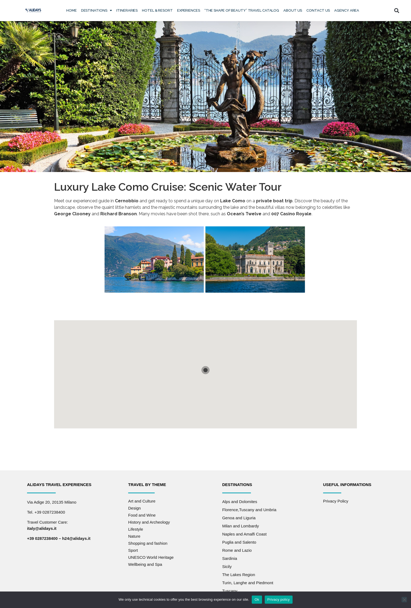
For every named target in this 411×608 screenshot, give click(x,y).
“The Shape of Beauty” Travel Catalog (241, 10)
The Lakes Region (238, 574)
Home (71, 10)
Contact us (318, 10)
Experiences (188, 10)
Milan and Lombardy (240, 526)
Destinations (96, 10)
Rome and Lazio (237, 550)
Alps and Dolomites (239, 501)
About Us (292, 10)
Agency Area (346, 10)
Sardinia (229, 558)
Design (134, 508)
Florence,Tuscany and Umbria (249, 509)
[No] (404, 599)
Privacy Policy (335, 501)
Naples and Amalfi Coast (244, 534)
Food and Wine (142, 515)
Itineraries (127, 10)
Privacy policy (278, 599)
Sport (133, 550)
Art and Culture (141, 501)
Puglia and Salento (239, 542)
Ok (256, 599)
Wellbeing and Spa (145, 564)
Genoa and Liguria (239, 518)
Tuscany (229, 591)
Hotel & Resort (157, 10)
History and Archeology (149, 522)
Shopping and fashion (147, 543)
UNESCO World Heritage (151, 557)
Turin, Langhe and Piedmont (247, 582)
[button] (396, 10)
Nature (134, 536)
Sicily (227, 566)
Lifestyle (135, 529)
